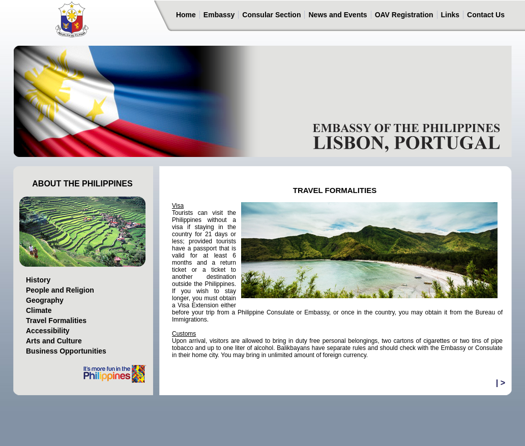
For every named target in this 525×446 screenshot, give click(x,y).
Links (450, 15)
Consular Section (271, 15)
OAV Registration (404, 15)
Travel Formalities (56, 320)
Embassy (219, 15)
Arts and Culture (54, 341)
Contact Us (486, 15)
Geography (45, 300)
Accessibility (48, 331)
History (38, 280)
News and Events (337, 15)
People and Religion (60, 290)
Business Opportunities (66, 351)
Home (186, 15)
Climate (39, 310)
